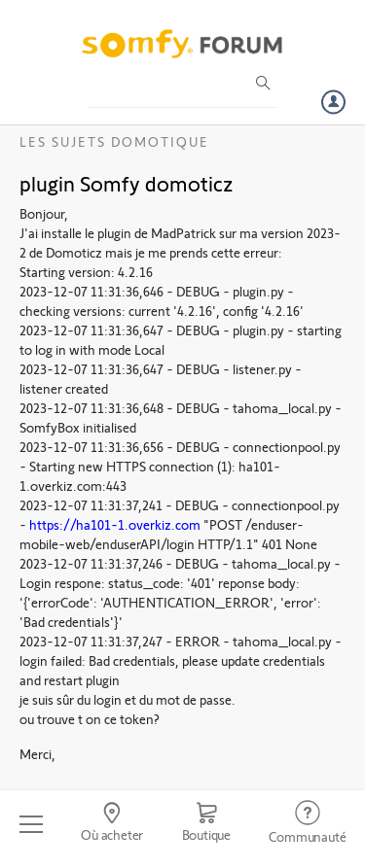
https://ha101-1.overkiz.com (115, 524)
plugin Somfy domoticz (126, 182)
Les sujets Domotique (114, 141)
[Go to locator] (111, 824)
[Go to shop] (206, 824)
